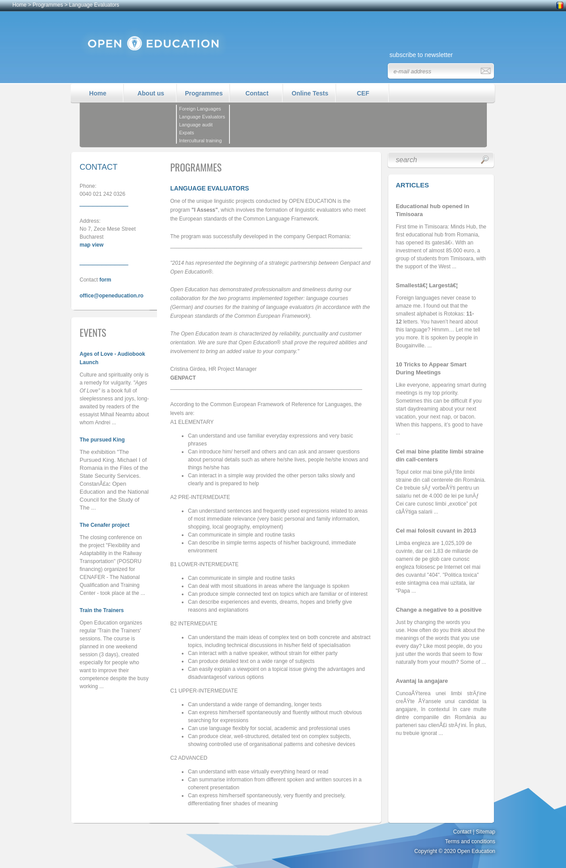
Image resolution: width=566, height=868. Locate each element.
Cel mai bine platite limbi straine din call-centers (440, 455)
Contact (256, 93)
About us (151, 93)
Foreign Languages (200, 108)
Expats (186, 132)
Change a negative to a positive (439, 609)
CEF (363, 93)
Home (19, 5)
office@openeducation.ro (111, 296)
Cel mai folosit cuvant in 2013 (436, 530)
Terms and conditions (470, 841)
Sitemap (485, 832)
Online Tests (310, 93)
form (105, 280)
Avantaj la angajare (422, 681)
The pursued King (102, 440)
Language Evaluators (94, 5)
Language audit (196, 124)
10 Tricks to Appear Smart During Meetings (431, 368)
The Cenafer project (105, 525)
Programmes (48, 5)
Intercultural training (200, 140)
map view (91, 245)
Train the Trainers (102, 610)
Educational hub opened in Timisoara (432, 210)
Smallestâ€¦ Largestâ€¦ (427, 285)
